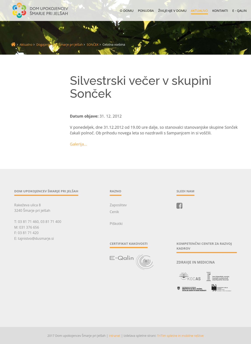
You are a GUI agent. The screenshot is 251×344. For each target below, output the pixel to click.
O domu (127, 10)
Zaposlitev (118, 204)
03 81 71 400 (50, 221)
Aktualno (199, 10)
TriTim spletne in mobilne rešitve (180, 335)
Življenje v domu (172, 10)
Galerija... (78, 144)
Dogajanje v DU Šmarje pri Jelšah (59, 44)
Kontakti (220, 10)
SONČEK (92, 44)
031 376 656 (29, 227)
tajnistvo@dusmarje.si (36, 238)
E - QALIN (239, 10)
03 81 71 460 (28, 221)
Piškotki (116, 223)
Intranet (114, 335)
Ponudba (146, 10)
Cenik (114, 211)
